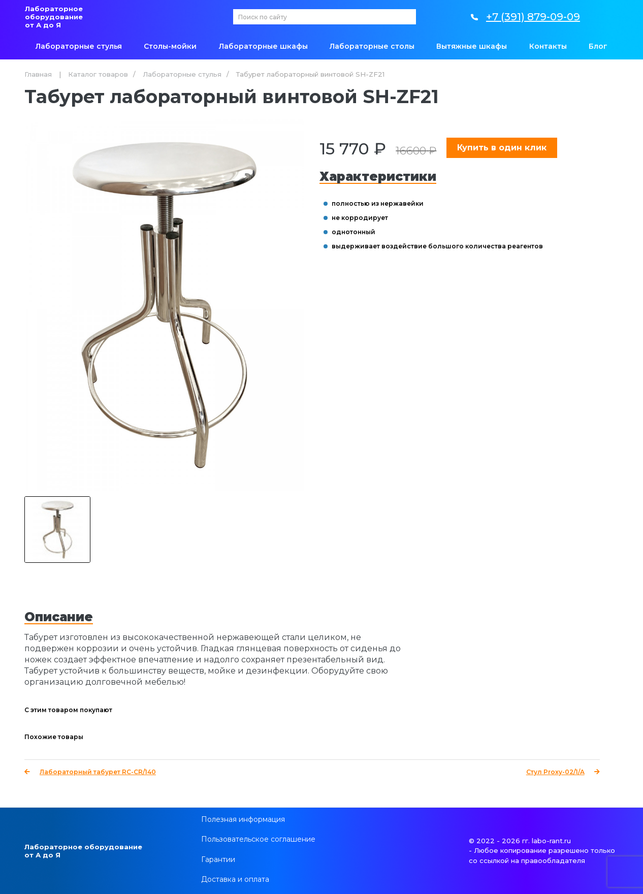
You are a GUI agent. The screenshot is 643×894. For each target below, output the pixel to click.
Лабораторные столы (372, 46)
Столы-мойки (170, 46)
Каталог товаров (98, 74)
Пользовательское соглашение (258, 839)
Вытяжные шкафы (471, 46)
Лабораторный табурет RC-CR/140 (90, 772)
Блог (598, 46)
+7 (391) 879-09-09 (533, 17)
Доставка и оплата (235, 879)
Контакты (548, 46)
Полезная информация (243, 819)
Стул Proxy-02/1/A (563, 772)
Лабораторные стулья (79, 46)
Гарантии (218, 859)
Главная (38, 74)
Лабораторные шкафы (263, 46)
